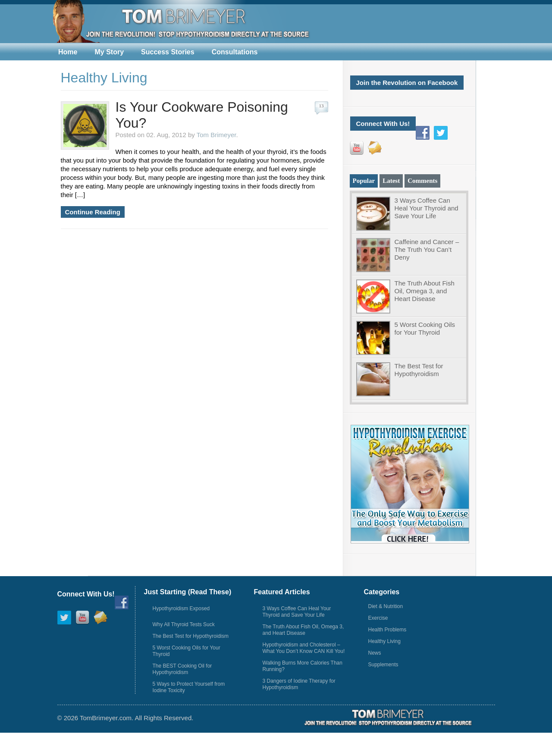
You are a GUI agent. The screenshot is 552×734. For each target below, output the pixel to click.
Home (67, 52)
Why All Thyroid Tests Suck (184, 624)
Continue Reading (92, 212)
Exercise (378, 618)
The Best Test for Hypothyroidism (419, 369)
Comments (422, 180)
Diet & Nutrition (385, 606)
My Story (109, 52)
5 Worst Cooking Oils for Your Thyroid (425, 328)
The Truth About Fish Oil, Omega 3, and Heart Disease (425, 290)
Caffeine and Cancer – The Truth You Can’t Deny (427, 249)
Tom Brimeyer (216, 134)
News (374, 653)
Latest (391, 180)
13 (321, 105)
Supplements (383, 665)
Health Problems (387, 630)
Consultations (235, 52)
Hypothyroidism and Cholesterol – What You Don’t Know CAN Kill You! (304, 648)
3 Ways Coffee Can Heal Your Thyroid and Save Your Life (426, 208)
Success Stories (167, 52)
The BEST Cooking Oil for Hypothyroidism (182, 669)
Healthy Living (384, 641)
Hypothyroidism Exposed (181, 608)
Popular (364, 180)
